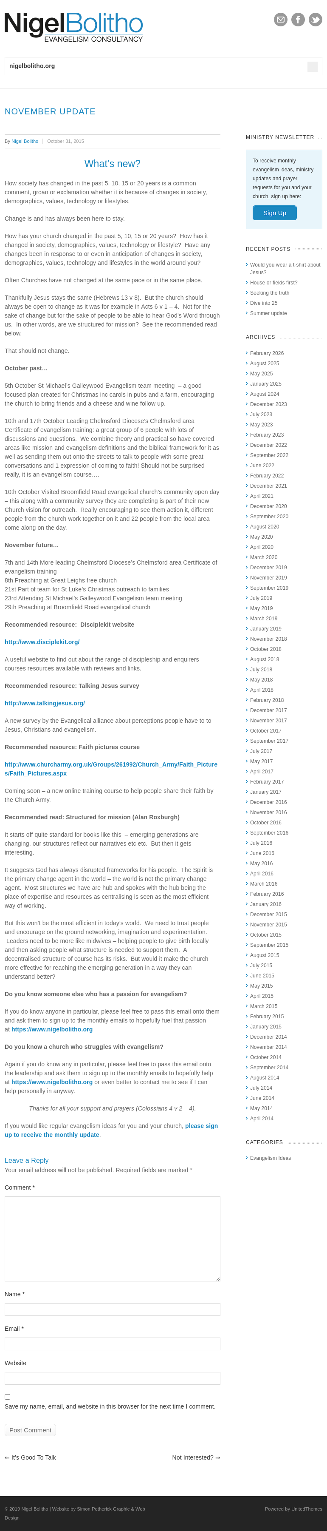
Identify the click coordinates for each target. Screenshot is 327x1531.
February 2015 (267, 1017)
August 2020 (264, 527)
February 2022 (267, 476)
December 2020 (268, 506)
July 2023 (261, 415)
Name (15, 1294)
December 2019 (268, 568)
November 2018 (268, 639)
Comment (20, 1187)
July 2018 (261, 670)
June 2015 (262, 976)
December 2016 (268, 802)
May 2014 (261, 1108)
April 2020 (261, 547)
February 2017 (267, 782)
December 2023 (268, 404)
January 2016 (266, 904)
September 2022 (269, 455)
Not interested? (196, 1457)
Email (14, 1328)
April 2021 (261, 496)
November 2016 (268, 812)
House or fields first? (274, 283)
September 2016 (269, 833)
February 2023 (267, 435)
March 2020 (263, 557)
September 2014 (269, 1068)
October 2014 (266, 1057)
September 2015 (269, 945)
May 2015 (261, 986)
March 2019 (263, 619)
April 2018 (261, 690)
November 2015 (268, 925)
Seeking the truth (270, 293)
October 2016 (266, 823)
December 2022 (268, 445)
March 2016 (263, 884)
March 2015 (263, 1006)
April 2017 (261, 772)
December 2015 (268, 914)
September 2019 (269, 588)
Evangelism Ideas (270, 1158)
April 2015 (261, 996)
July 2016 (261, 843)
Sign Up (274, 212)
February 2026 (267, 353)
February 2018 (267, 700)
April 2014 (261, 1119)
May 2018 (261, 680)
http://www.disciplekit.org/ (42, 642)
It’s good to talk (30, 1457)
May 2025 (261, 374)
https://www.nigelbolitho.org (52, 1029)
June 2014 (262, 1098)
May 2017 (261, 761)
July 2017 (261, 751)
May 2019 (261, 608)
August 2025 (264, 363)
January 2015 (266, 1027)
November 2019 (268, 578)
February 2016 (267, 894)
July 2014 (261, 1088)
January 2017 (266, 792)
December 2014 (268, 1037)
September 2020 (269, 517)
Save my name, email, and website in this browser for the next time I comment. (110, 1406)
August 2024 (264, 394)
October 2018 (266, 649)
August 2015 (264, 955)
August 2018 (264, 659)
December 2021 (268, 486)
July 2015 (261, 966)
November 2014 (268, 1047)
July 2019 (261, 598)
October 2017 (266, 731)
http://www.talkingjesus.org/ (45, 703)
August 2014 (264, 1078)
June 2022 (262, 466)
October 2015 (266, 935)
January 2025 (266, 384)
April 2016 (261, 874)
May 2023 (261, 425)
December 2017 (268, 710)
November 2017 (268, 721)
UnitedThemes (306, 1508)
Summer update (268, 313)
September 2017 (269, 741)
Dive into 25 (264, 303)
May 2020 (261, 537)
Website (15, 1363)
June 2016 (262, 853)
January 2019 (266, 629)
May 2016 (261, 863)
